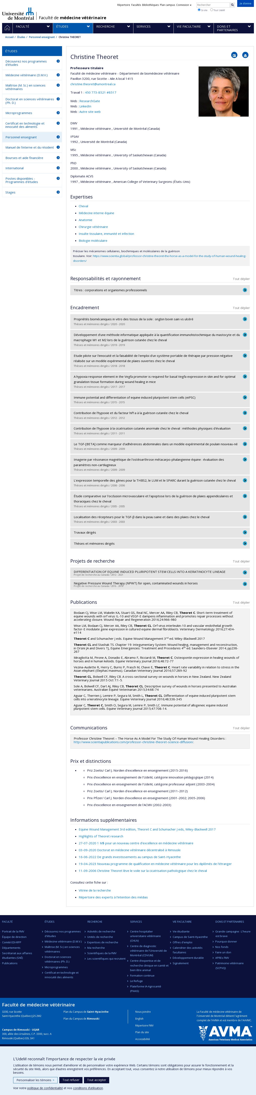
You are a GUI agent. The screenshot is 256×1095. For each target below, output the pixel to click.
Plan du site (142, 1032)
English (139, 1018)
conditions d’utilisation (88, 1088)
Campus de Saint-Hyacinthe (190, 937)
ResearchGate (89, 101)
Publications (10, 963)
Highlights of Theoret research (101, 836)
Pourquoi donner (226, 941)
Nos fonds (222, 947)
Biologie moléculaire (93, 240)
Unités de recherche (100, 937)
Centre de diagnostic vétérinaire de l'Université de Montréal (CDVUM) (148, 950)
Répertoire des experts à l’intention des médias (113, 897)
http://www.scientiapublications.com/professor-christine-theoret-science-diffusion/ (133, 742)
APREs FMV (222, 958)
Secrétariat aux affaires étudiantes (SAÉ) (17, 955)
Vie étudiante (181, 931)
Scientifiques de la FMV (102, 953)
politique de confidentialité (45, 1088)
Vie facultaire (182, 921)
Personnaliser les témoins (35, 1080)
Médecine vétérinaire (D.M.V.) (26, 75)
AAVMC (247, 1020)
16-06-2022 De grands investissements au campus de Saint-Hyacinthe (130, 857)
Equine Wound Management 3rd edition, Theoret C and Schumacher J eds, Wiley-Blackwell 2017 (147, 829)
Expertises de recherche (102, 942)
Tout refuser (70, 1080)
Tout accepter (96, 1080)
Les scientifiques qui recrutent (106, 958)
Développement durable (188, 958)
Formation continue (142, 975)
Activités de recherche (101, 931)
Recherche (94, 921)
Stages (10, 192)
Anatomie (85, 220)
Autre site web (90, 111)
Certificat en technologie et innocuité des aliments (24, 125)
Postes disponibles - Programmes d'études (21, 180)
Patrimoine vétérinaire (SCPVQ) (229, 965)
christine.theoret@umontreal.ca (92, 84)
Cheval (83, 206)
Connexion (183, 5)
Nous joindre (143, 1012)
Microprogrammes (18, 113)
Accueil (9, 37)
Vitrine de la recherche (95, 890)
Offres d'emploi (182, 942)
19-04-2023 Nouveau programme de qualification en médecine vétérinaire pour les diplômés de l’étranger (155, 864)
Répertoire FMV (144, 1025)
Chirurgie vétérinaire (93, 227)
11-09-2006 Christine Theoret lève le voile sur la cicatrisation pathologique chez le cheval (143, 871)
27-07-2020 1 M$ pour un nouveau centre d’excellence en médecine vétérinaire (136, 843)
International (14, 168)
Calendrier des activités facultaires (188, 950)
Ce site (202, 10)
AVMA (215, 1020)
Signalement (181, 963)
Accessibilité (142, 1039)
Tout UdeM (217, 10)
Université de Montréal (18, 13)
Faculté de (72, 18)
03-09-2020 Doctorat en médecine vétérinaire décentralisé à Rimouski (129, 850)
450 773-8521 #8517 (100, 92)
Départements (11, 948)
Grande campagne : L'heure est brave (233, 934)
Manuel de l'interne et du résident (29, 147)
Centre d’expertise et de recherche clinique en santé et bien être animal (149, 965)
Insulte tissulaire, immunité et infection (106, 233)
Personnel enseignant (42, 37)
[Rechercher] (232, 5)
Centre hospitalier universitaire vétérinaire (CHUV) (145, 936)
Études (21, 37)
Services (136, 921)
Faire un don (223, 952)
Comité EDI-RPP (11, 942)
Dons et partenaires (229, 921)
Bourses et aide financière (24, 158)
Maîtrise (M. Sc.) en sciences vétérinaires (25, 87)
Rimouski (93, 1018)
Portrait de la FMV (13, 931)
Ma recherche (96, 948)
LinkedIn (85, 106)
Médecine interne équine (96, 213)
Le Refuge (136, 981)
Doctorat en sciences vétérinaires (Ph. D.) (29, 101)
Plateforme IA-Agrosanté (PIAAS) (145, 988)
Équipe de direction (14, 937)
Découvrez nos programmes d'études (26, 63)
